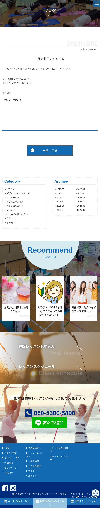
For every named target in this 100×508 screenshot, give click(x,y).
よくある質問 (34, 466)
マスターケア (12, 197)
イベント (10, 210)
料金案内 (8, 462)
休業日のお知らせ (14, 206)
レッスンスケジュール (37, 366)
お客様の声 (33, 461)
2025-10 (81, 201)
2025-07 (60, 210)
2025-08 (81, 206)
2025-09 (60, 206)
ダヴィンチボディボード (18, 193)
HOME (7, 448)
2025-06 (81, 210)
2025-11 (60, 201)
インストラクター (12, 458)
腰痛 (8, 218)
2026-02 (81, 193)
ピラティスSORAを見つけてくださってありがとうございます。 (50, 311)
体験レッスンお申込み (37, 346)
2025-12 (81, 197)
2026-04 (81, 189)
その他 (9, 222)
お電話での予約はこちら (50, 503)
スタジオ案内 (10, 453)
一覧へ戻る (50, 150)
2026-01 (60, 197)
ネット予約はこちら (16, 501)
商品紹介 (8, 472)
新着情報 (32, 476)
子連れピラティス (14, 201)
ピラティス (11, 189)
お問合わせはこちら (83, 501)
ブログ (31, 471)
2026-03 (60, 193)
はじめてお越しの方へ (17, 214)
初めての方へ (34, 448)
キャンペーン (10, 467)
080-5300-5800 (50, 413)
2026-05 (60, 189)
